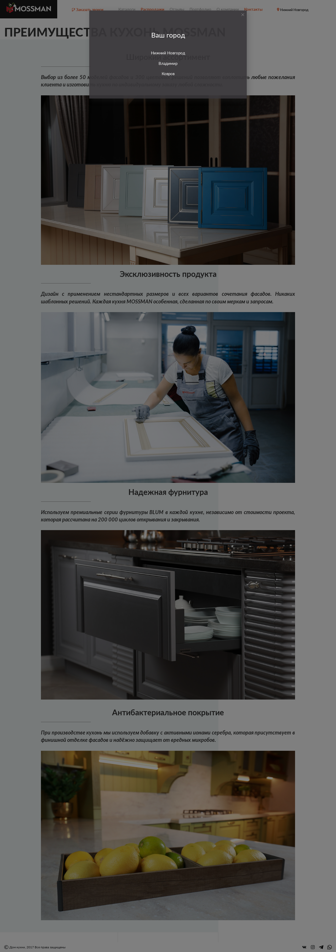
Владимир (168, 63)
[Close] (242, 14)
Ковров (168, 73)
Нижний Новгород (168, 52)
